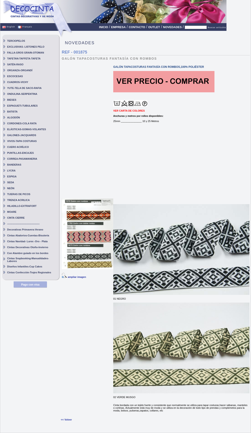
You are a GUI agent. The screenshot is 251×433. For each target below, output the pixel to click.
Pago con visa (30, 284)
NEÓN (11, 188)
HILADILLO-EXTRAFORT (22, 206)
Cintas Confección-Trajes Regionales (29, 272)
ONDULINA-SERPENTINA (22, 94)
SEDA (10, 182)
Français (25, 27)
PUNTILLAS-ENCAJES (20, 153)
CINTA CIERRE (16, 217)
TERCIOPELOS (16, 40)
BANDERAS (14, 164)
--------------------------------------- (23, 223)
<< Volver (66, 419)
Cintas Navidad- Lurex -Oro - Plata (27, 241)
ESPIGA (12, 176)
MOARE (12, 211)
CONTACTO (137, 27)
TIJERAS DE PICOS (18, 194)
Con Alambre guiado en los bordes (28, 253)
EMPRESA (118, 27)
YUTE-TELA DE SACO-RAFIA (24, 88)
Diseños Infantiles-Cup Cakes (24, 266)
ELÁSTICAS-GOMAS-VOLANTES (26, 129)
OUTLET (154, 27)
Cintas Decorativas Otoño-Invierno (27, 247)
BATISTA (12, 111)
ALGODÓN (13, 117)
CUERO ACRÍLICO (18, 147)
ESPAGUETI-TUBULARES (22, 105)
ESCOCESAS (15, 76)
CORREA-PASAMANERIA (22, 158)
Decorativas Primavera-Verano (25, 229)
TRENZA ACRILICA (18, 200)
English (8, 27)
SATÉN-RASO (15, 64)
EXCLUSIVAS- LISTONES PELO (25, 46)
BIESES (11, 99)
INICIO (103, 27)
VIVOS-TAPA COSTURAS (22, 141)
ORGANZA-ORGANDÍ (19, 70)
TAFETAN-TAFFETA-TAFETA (24, 58)
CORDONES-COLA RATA (22, 123)
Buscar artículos (217, 27)
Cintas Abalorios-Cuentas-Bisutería (28, 235)
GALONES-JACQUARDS (21, 135)
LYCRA (11, 170)
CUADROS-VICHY (17, 82)
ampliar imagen (77, 277)
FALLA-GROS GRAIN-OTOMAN (25, 52)
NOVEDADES (172, 27)
